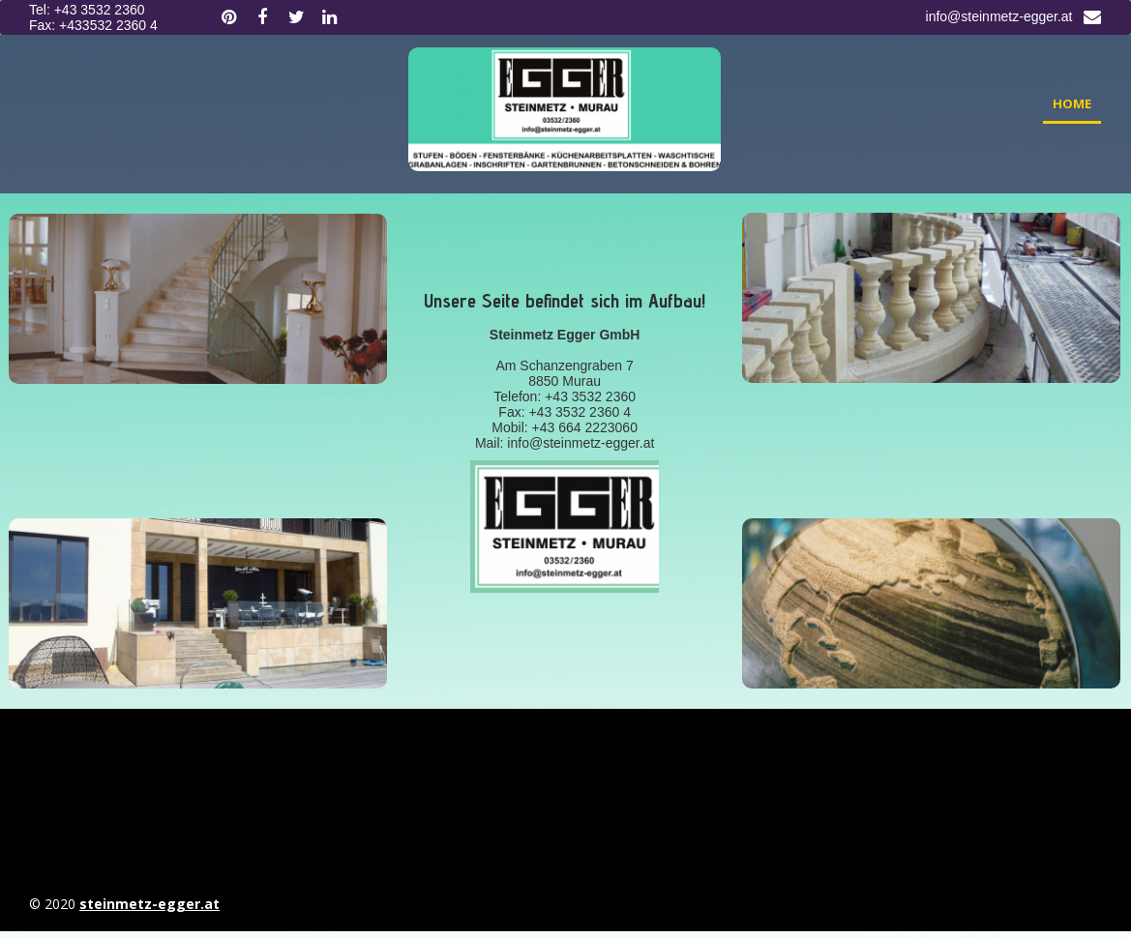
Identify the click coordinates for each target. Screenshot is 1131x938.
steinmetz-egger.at (149, 903)
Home (1072, 103)
